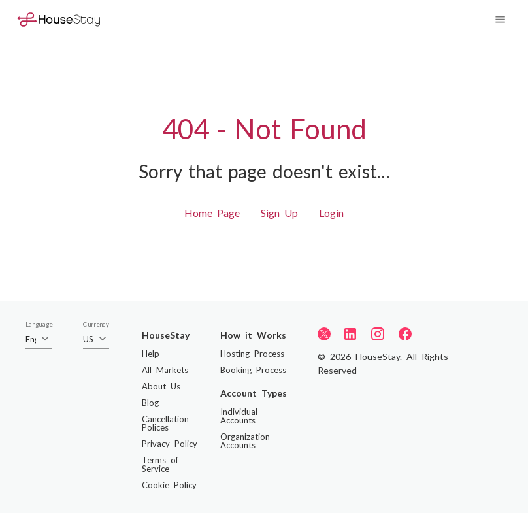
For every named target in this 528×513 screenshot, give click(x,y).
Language (38, 325)
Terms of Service (160, 464)
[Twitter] (324, 333)
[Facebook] (405, 334)
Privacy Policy (169, 444)
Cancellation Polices (165, 423)
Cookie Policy (169, 485)
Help (150, 353)
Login (331, 213)
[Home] (58, 19)
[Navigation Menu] (500, 19)
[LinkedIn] (350, 334)
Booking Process (253, 370)
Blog (150, 402)
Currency (96, 325)
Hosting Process (252, 353)
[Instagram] (377, 334)
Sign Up (279, 213)
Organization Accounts (245, 440)
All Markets (165, 370)
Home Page (212, 213)
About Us (161, 386)
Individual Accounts (238, 415)
